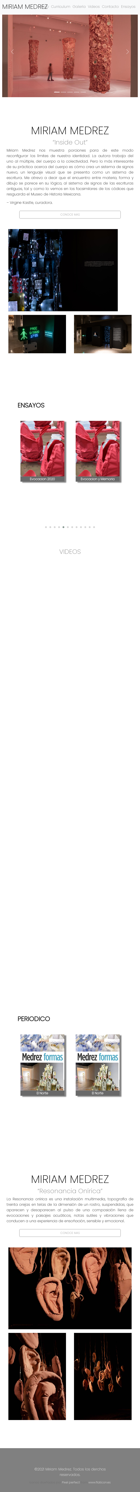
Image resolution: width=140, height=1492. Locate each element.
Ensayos (128, 6)
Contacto (110, 6)
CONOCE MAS (70, 214)
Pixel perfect (71, 1482)
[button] (12, 51)
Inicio (44, 6)
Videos (94, 6)
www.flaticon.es (99, 1482)
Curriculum (60, 6)
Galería (79, 6)
